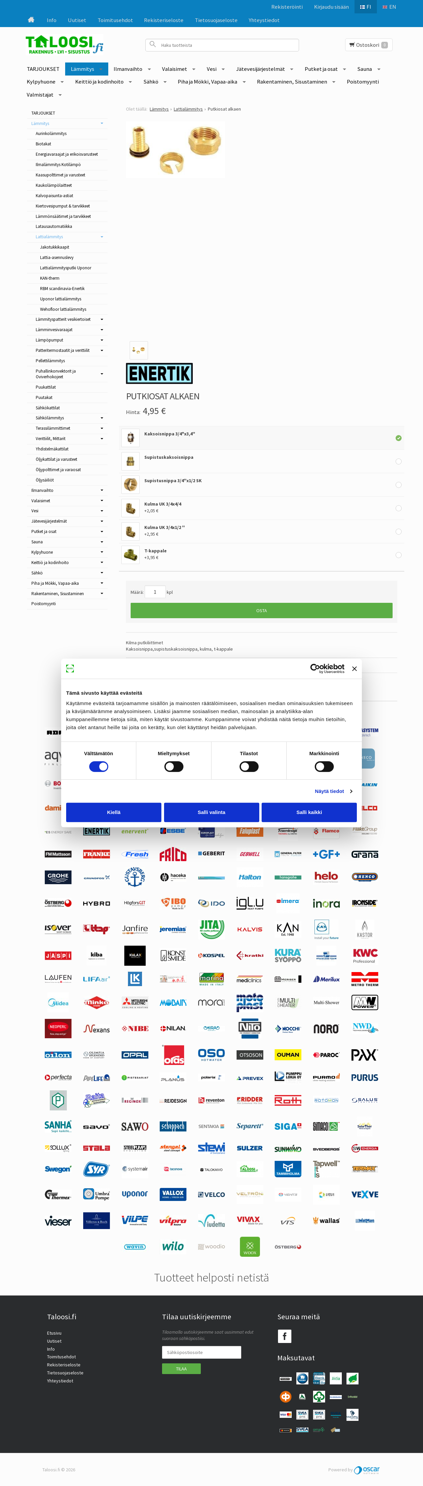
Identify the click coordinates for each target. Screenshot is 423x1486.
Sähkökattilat (48, 408)
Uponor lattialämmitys (60, 299)
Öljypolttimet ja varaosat (58, 469)
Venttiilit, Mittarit (50, 438)
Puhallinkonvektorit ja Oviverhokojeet (56, 374)
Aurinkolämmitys (51, 133)
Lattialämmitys (49, 237)
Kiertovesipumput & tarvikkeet (63, 206)
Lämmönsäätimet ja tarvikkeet (63, 216)
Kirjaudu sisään (331, 6)
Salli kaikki (309, 812)
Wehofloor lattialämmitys (63, 309)
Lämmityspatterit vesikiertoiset (63, 319)
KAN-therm (49, 278)
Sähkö (150, 81)
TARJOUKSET (43, 69)
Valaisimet (174, 69)
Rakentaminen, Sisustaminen (292, 81)
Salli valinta (212, 812)
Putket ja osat (321, 69)
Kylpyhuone (41, 81)
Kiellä (113, 812)
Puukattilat (46, 387)
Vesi (212, 69)
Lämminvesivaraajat (54, 329)
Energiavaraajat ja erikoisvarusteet (67, 154)
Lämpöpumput (49, 340)
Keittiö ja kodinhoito (99, 81)
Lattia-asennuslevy (57, 257)
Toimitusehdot (115, 20)
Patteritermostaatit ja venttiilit (63, 350)
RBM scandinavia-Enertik (62, 288)
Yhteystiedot (264, 20)
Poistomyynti (363, 81)
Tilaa (181, 1369)
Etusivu (54, 1333)
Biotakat (43, 144)
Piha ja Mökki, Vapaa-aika (207, 81)
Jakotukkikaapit (54, 247)
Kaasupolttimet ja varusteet (60, 175)
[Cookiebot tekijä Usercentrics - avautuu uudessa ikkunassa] (315, 669)
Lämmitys (82, 69)
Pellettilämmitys (50, 361)
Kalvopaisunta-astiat (54, 195)
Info (51, 20)
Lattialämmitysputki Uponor (65, 268)
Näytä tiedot (329, 791)
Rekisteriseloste (163, 20)
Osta (261, 610)
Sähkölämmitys (50, 418)
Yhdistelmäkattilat (52, 449)
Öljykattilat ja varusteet (56, 459)
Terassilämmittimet (53, 428)
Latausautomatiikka (54, 226)
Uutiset (77, 20)
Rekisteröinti (287, 6)
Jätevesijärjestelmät (260, 69)
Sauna (364, 69)
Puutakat (44, 397)
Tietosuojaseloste (216, 20)
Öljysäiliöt (45, 480)
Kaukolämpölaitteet (54, 185)
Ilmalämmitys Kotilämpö (58, 164)
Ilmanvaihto (128, 69)
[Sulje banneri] (354, 668)
